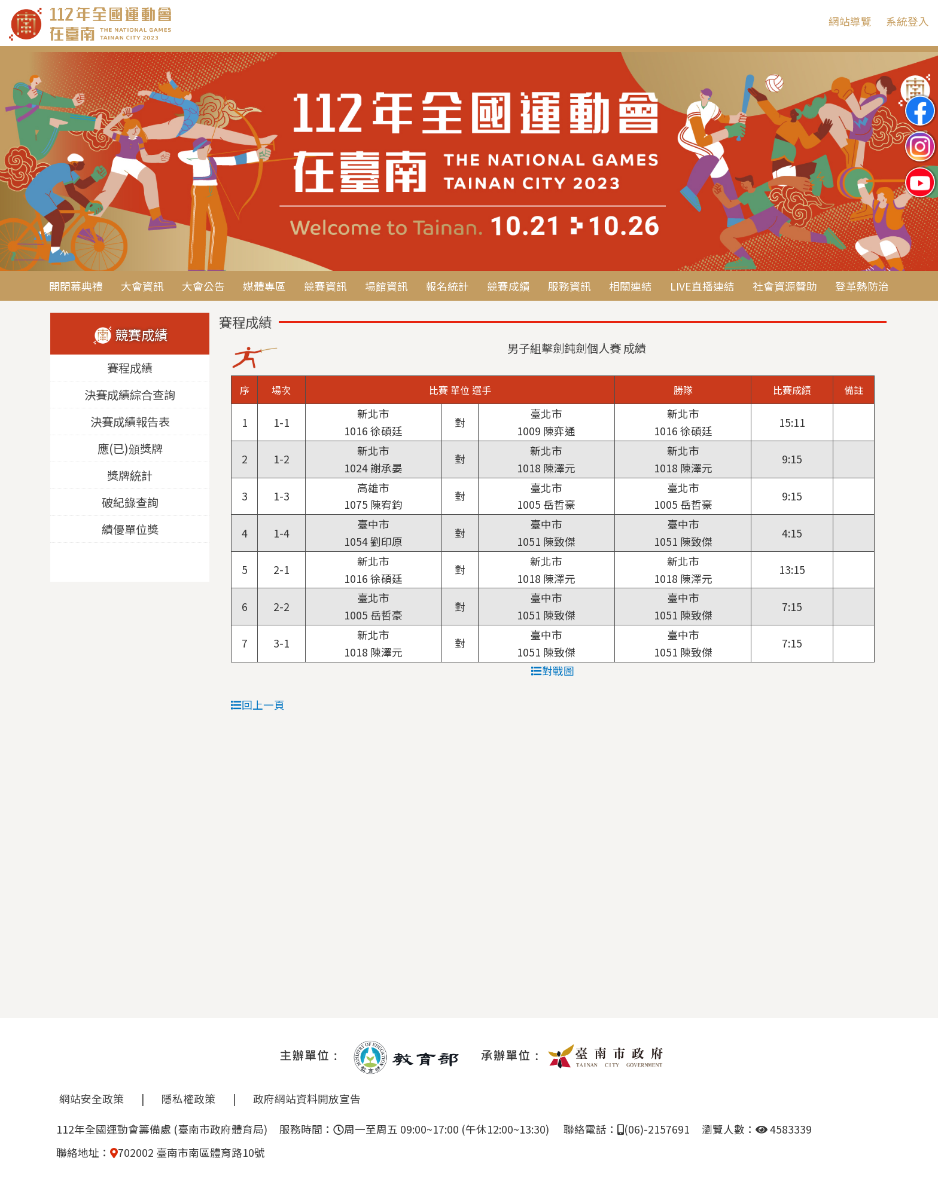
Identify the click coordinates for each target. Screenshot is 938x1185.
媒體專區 (264, 286)
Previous (21, 163)
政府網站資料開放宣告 (307, 1098)
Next (917, 163)
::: (810, 21)
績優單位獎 (130, 529)
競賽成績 (508, 286)
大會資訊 (142, 286)
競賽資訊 (325, 286)
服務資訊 (569, 286)
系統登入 (907, 21)
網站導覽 (850, 21)
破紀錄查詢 (130, 502)
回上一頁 (258, 704)
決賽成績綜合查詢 (129, 395)
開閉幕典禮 (76, 286)
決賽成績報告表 (130, 422)
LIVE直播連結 (702, 286)
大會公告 (203, 286)
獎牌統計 (130, 476)
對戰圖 (552, 670)
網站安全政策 (91, 1098)
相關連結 (630, 286)
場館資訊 (386, 286)
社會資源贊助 (785, 286)
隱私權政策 (188, 1098)
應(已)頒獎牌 (130, 449)
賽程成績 (130, 368)
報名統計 (447, 286)
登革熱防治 (862, 286)
